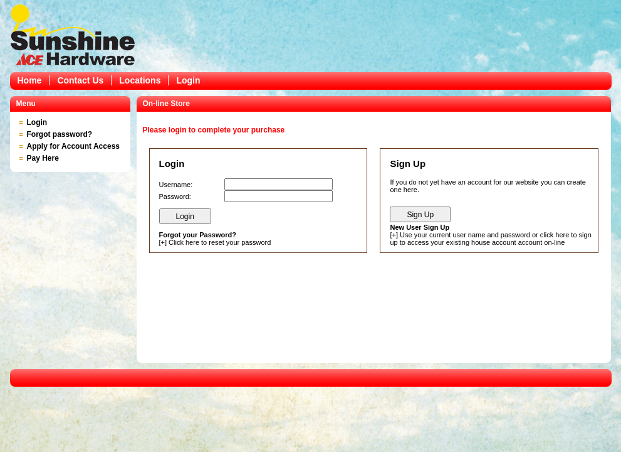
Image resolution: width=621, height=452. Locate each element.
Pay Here (43, 158)
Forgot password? (60, 134)
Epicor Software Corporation (72, 34)
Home (30, 80)
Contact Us (80, 80)
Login (188, 80)
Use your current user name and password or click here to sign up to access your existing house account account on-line (490, 238)
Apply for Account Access (73, 146)
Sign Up (420, 214)
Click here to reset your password (220, 242)
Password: (175, 196)
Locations (139, 80)
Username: (176, 184)
